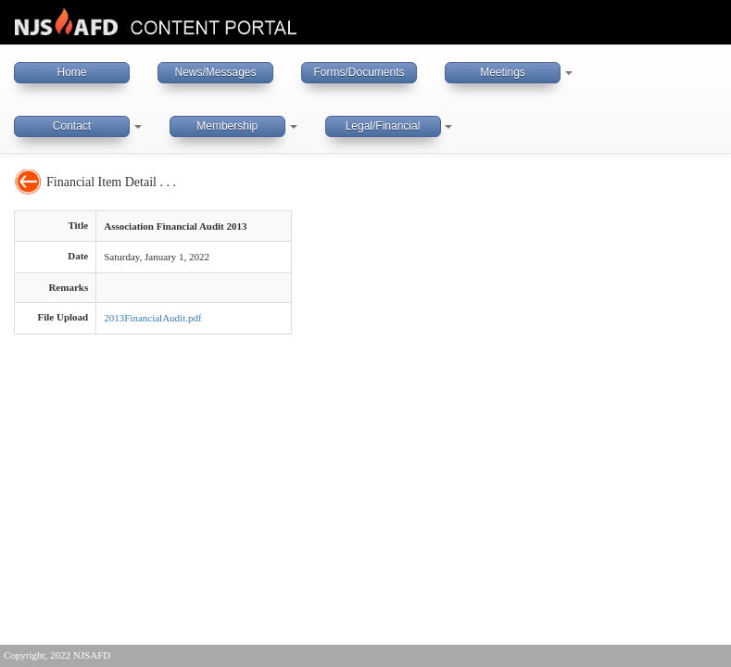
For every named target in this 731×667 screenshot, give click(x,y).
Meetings (502, 72)
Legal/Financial (383, 126)
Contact (72, 126)
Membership (227, 126)
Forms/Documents (358, 72)
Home (71, 72)
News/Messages (215, 72)
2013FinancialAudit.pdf (152, 317)
